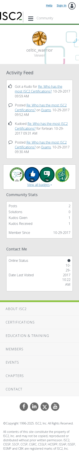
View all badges (38, 184)
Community (45, 18)
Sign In (61, 5)
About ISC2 (16, 308)
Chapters (15, 375)
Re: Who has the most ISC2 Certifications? (38, 89)
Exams (46, 110)
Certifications (20, 322)
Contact (14, 389)
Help (49, 5)
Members (14, 349)
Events (12, 362)
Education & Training (27, 335)
